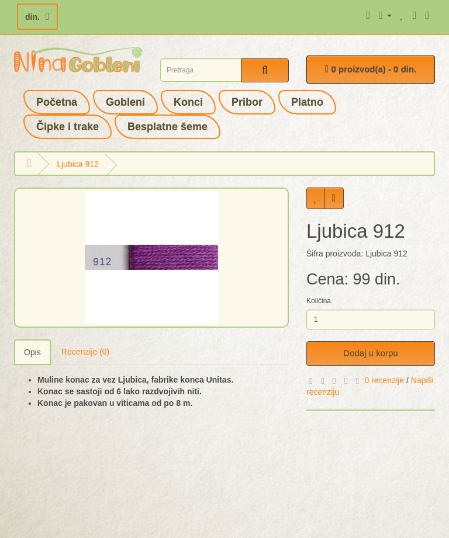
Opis (32, 352)
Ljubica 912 (78, 164)
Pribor (247, 102)
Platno (307, 102)
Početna (56, 102)
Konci (188, 102)
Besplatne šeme (167, 127)
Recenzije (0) (85, 351)
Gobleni (125, 102)
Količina (318, 301)
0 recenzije (384, 380)
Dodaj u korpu (370, 353)
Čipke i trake (67, 127)
